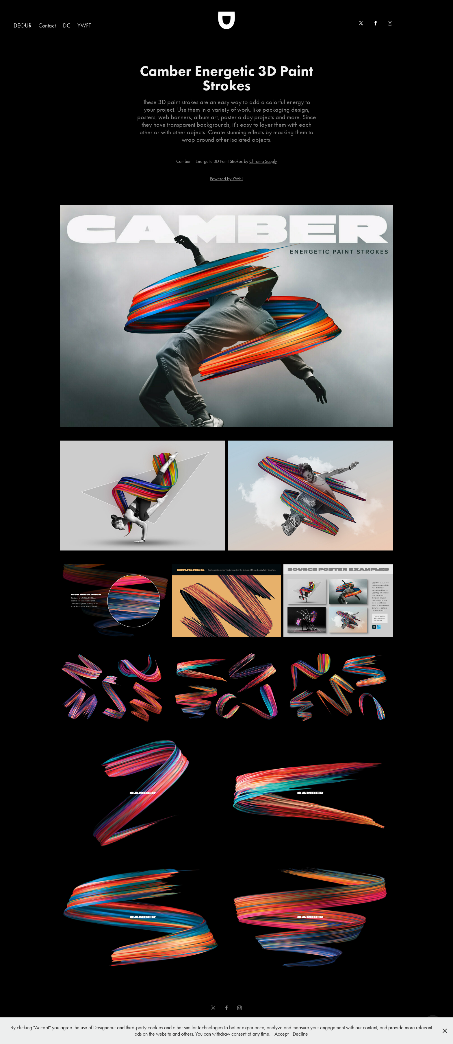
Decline (300, 1034)
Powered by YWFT (226, 178)
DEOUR (22, 25)
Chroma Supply (263, 161)
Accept (281, 1034)
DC (66, 25)
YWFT (84, 25)
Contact (47, 25)
